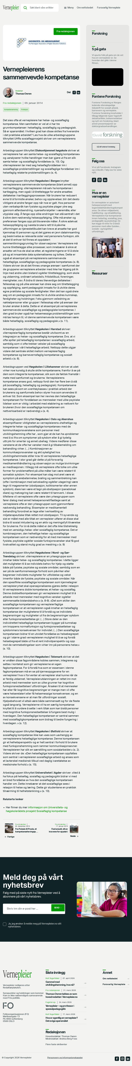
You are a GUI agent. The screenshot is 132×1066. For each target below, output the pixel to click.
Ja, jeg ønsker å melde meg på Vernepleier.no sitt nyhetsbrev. (34, 925)
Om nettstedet (85, 9)
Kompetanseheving (13, 110)
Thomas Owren (23, 94)
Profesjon (30, 110)
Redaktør (19, 91)
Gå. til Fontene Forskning (108, 152)
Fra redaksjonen (12, 103)
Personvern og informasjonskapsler (65, 1058)
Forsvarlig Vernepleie (108, 9)
